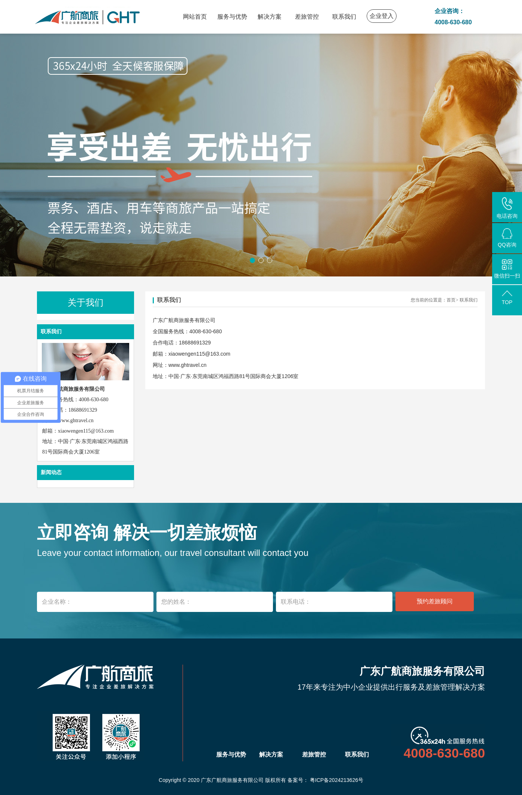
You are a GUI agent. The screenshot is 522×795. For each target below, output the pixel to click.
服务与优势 (232, 16)
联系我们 (344, 16)
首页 (451, 300)
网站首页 (195, 16)
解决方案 (270, 16)
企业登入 (382, 16)
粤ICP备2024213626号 (336, 780)
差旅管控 (307, 16)
